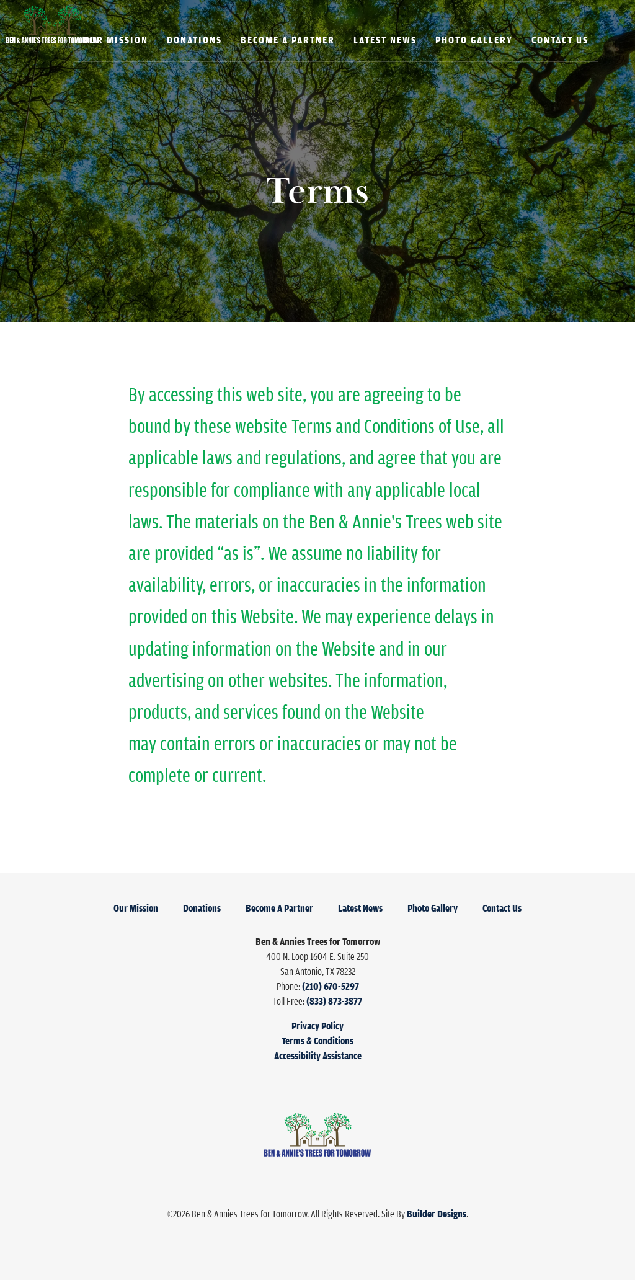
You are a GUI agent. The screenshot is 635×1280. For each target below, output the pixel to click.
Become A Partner (288, 40)
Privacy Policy (317, 1026)
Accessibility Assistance (318, 1055)
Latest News (385, 40)
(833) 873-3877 (334, 1001)
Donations (194, 40)
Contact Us (559, 40)
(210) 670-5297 (330, 986)
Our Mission (115, 40)
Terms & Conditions (317, 1040)
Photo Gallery (474, 40)
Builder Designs (436, 1213)
